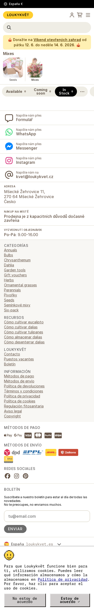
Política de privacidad (62, 579)
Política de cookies (19, 401)
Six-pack (11, 310)
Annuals (10, 250)
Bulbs (8, 255)
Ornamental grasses (20, 285)
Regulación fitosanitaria (24, 406)
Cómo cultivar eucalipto (24, 322)
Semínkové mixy (17, 305)
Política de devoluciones (24, 386)
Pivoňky (10, 295)
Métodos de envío (19, 381)
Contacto (12, 354)
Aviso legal (13, 411)
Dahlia (9, 265)
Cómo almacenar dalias (23, 337)
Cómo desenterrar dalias (24, 342)
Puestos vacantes (19, 359)
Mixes (8, 53)
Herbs (9, 280)
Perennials (12, 290)
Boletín (10, 364)
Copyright (12, 416)
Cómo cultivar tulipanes (23, 332)
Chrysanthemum (17, 260)
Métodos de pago (19, 376)
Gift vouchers (15, 275)
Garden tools (15, 270)
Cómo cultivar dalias (21, 327)
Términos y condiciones (23, 391)
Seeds (9, 300)
